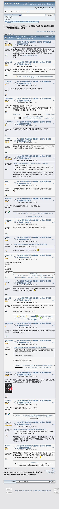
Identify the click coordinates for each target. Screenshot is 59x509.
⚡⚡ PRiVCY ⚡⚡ (23, 316)
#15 (53, 325)
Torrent (7, 19)
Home (9, 21)
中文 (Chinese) (25, 26)
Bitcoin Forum (8, 26)
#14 (53, 300)
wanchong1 (9, 98)
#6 (53, 141)
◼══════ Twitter (20, 277)
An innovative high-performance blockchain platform (38, 365)
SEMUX (17, 365)
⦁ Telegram (30, 277)
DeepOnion (16, 114)
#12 (53, 257)
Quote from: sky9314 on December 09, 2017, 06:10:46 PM (30, 429)
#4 (53, 100)
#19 (53, 424)
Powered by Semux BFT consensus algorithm (38, 367)
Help (14, 21)
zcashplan (8, 198)
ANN (23, 118)
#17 (53, 374)
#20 (53, 448)
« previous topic (41, 31)
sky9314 (8, 372)
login (22, 12)
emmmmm (8, 255)
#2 (53, 64)
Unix (6, 181)
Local (16, 26)
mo (6, 42)
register (27, 12)
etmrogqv (8, 220)
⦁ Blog (36, 277)
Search (19, 21)
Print (52, 34)
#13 (53, 283)
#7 (53, 158)
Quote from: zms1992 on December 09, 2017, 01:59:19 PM (30, 347)
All (13, 34)
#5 (53, 124)
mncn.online (33, 462)
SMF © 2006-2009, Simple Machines (40, 490)
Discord (52, 118)
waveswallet (9, 340)
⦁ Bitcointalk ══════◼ (46, 277)
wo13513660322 (10, 323)
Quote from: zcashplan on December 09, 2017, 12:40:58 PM (30, 244)
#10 (53, 222)
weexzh (7, 281)
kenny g (7, 237)
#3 (53, 83)
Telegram (46, 118)
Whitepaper (28, 118)
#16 (53, 342)
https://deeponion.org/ (29, 55)
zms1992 (8, 298)
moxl (6, 156)
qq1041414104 (10, 122)
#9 (53, 200)
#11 (53, 239)
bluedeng (8, 400)
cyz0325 (8, 139)
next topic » (51, 31)
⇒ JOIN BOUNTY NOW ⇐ (34, 216)
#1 (53, 44)
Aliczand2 (8, 62)
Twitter (41, 118)
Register (30, 21)
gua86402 (8, 81)
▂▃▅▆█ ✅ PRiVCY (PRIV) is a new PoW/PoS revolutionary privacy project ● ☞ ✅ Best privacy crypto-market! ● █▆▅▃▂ (34, 317)
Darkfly (7, 446)
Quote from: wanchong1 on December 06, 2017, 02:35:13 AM (31, 163)
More (36, 21)
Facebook (35, 118)
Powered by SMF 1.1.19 (22, 490)
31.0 (11, 17)
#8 (53, 183)
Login (24, 21)
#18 (53, 402)
